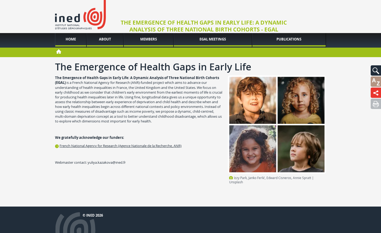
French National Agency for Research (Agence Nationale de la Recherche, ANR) (121, 145)
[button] (376, 70)
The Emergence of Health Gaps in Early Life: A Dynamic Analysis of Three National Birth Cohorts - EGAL (204, 26)
